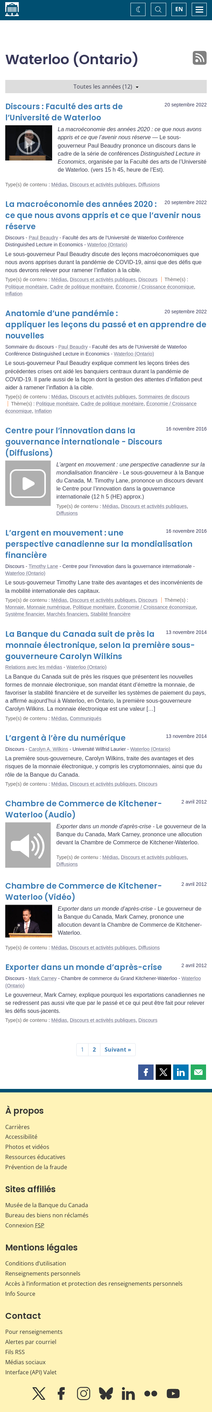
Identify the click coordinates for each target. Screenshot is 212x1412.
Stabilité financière (110, 614)
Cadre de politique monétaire (81, 287)
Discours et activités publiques (102, 184)
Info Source (20, 1294)
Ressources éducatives (35, 1157)
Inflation (13, 294)
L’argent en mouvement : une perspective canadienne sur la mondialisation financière (98, 544)
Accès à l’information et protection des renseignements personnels (94, 1283)
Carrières (17, 1127)
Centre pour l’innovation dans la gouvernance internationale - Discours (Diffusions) (83, 441)
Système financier (24, 614)
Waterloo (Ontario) (107, 244)
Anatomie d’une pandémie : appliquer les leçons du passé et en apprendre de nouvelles (105, 324)
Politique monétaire (26, 287)
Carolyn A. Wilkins (48, 749)
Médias (59, 184)
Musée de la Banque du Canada (46, 1205)
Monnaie (14, 607)
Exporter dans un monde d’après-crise (83, 967)
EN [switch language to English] (179, 9)
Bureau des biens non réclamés (47, 1215)
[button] (146, 1072)
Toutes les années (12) (106, 86)
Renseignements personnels (42, 1273)
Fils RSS (15, 1352)
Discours (148, 279)
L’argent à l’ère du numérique (65, 738)
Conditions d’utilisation (35, 1263)
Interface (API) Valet (31, 1372)
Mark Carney (43, 978)
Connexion (24, 1225)
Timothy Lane (43, 566)
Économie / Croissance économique (154, 287)
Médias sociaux (25, 1362)
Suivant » (118, 1049)
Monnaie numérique (48, 607)
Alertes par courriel (30, 1342)
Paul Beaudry (43, 237)
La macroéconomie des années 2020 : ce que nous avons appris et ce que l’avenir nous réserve (103, 215)
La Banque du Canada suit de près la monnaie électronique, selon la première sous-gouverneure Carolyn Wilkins (100, 645)
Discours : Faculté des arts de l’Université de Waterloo (64, 112)
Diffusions (149, 184)
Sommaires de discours (164, 396)
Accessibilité (21, 1137)
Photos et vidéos (27, 1147)
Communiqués (85, 718)
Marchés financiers (67, 614)
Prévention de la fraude (36, 1167)
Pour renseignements (34, 1332)
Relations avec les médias (33, 667)
